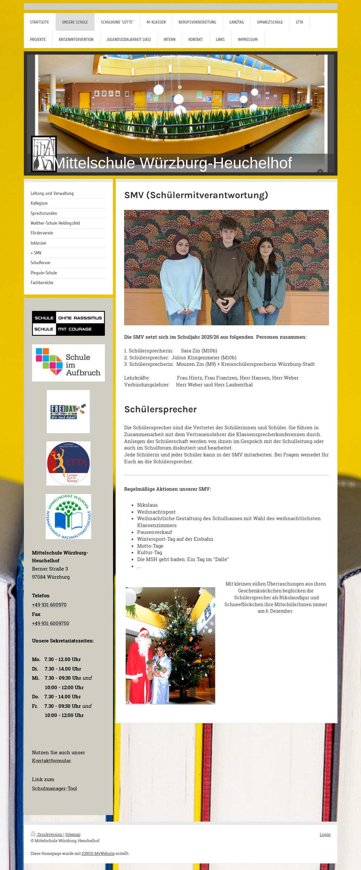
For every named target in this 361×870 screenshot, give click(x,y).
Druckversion (47, 834)
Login (325, 834)
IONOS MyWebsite (98, 853)
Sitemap (72, 834)
